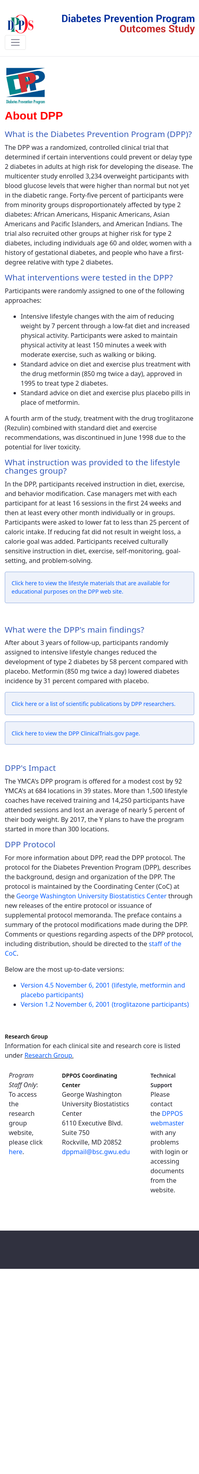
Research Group (48, 1055)
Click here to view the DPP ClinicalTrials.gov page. (76, 733)
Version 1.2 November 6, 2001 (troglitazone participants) (105, 1004)
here (15, 1151)
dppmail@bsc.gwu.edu (96, 1151)
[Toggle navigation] (15, 42)
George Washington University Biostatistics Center (91, 896)
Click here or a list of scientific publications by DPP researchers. (94, 704)
